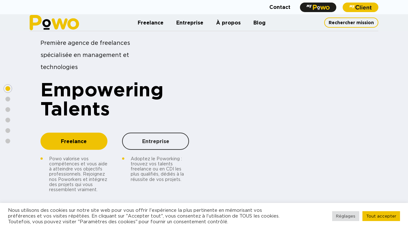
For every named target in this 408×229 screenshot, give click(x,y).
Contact (279, 7)
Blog (259, 22)
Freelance (151, 22)
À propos (228, 22)
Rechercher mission (351, 22)
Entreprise (189, 22)
